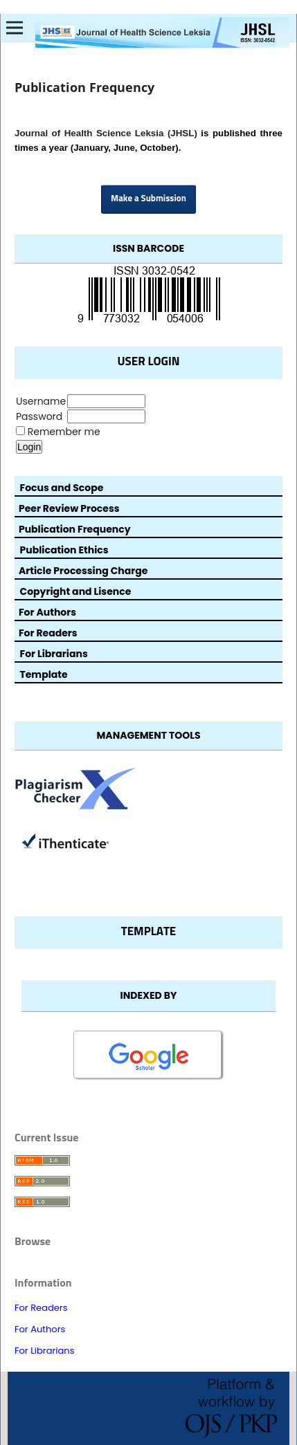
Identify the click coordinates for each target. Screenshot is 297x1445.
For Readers (41, 1307)
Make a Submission (148, 198)
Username (41, 401)
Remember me (64, 432)
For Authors (40, 1329)
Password (39, 416)
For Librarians (44, 1350)
